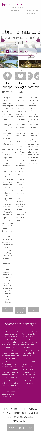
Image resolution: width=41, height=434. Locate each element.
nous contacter (32, 5)
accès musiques (32, 10)
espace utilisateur (17, 10)
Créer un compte (20, 428)
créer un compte (32, 13)
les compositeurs (17, 7)
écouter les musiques (20, 310)
